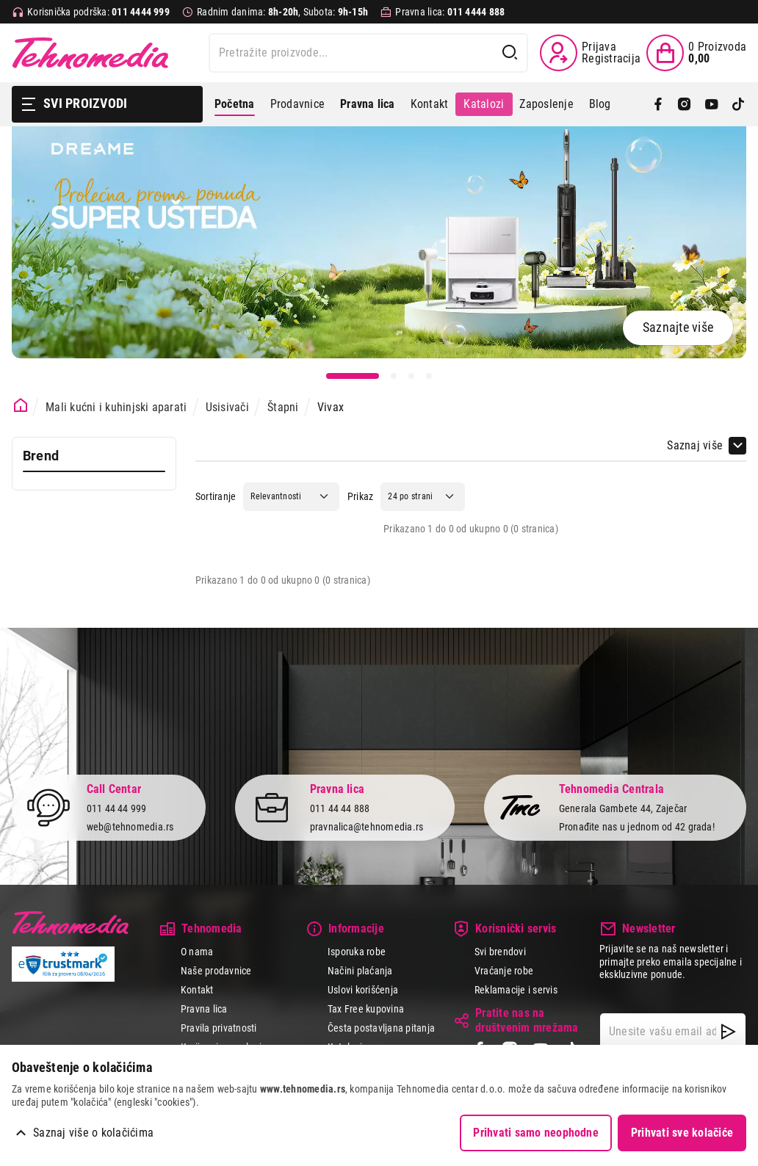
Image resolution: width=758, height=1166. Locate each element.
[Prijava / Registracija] (590, 53)
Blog (600, 104)
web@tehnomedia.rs (130, 827)
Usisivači (227, 407)
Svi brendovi (500, 951)
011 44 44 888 (340, 809)
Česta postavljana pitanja (381, 1028)
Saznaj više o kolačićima (93, 1133)
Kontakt (430, 104)
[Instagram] (684, 104)
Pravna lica (204, 1009)
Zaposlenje (546, 104)
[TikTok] (738, 104)
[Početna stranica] (21, 405)
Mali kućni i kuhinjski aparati (116, 407)
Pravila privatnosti (219, 1028)
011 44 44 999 (117, 809)
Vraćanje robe (503, 971)
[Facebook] (658, 104)
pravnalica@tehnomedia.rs (367, 827)
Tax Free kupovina (366, 1009)
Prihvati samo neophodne (536, 1133)
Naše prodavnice (216, 971)
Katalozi (483, 104)
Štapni (282, 407)
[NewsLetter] (728, 1032)
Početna (234, 104)
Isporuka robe (357, 951)
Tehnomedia (90, 53)
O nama (197, 951)
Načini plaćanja (360, 971)
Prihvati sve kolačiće (682, 1133)
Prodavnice (297, 104)
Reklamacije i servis (515, 990)
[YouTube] (712, 104)
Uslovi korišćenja (363, 990)
